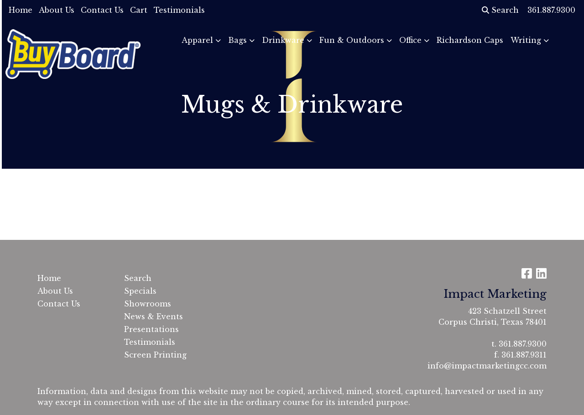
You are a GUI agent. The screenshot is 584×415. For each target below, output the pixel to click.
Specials (140, 291)
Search (500, 10)
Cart (138, 10)
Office (410, 40)
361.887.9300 (523, 343)
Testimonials (179, 10)
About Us (56, 10)
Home (20, 10)
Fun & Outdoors (351, 40)
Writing (526, 40)
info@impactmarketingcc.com (487, 365)
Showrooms (147, 303)
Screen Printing (155, 354)
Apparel (197, 40)
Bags (237, 40)
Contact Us (102, 10)
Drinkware (283, 40)
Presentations (151, 329)
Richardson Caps (470, 40)
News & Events (153, 316)
